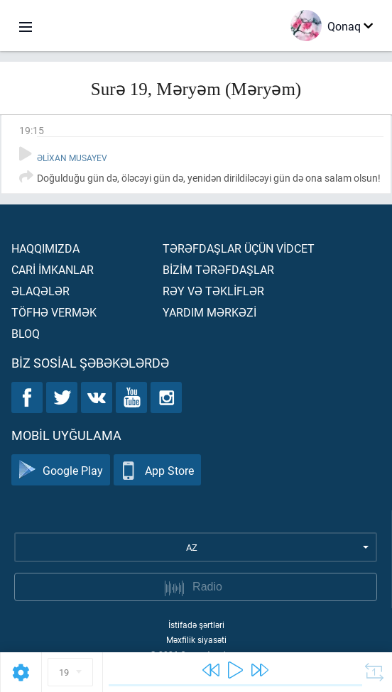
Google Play (60, 470)
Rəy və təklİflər (213, 290)
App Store (157, 470)
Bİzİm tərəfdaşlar (218, 269)
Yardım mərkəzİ (209, 311)
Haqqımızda (45, 248)
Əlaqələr (40, 290)
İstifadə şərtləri (196, 624)
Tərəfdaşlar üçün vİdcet (239, 248)
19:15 (31, 130)
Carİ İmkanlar (52, 269)
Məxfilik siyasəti (196, 639)
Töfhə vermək (54, 311)
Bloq (25, 333)
